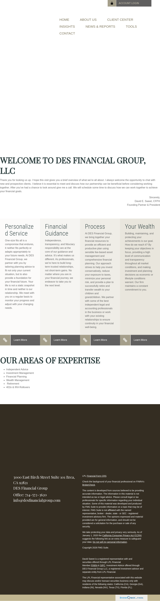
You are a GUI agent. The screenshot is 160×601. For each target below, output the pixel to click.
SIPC (102, 565)
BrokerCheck (88, 485)
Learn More (20, 339)
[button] (88, 19)
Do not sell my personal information (110, 542)
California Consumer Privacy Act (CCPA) (122, 535)
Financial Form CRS (96, 476)
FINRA (94, 565)
